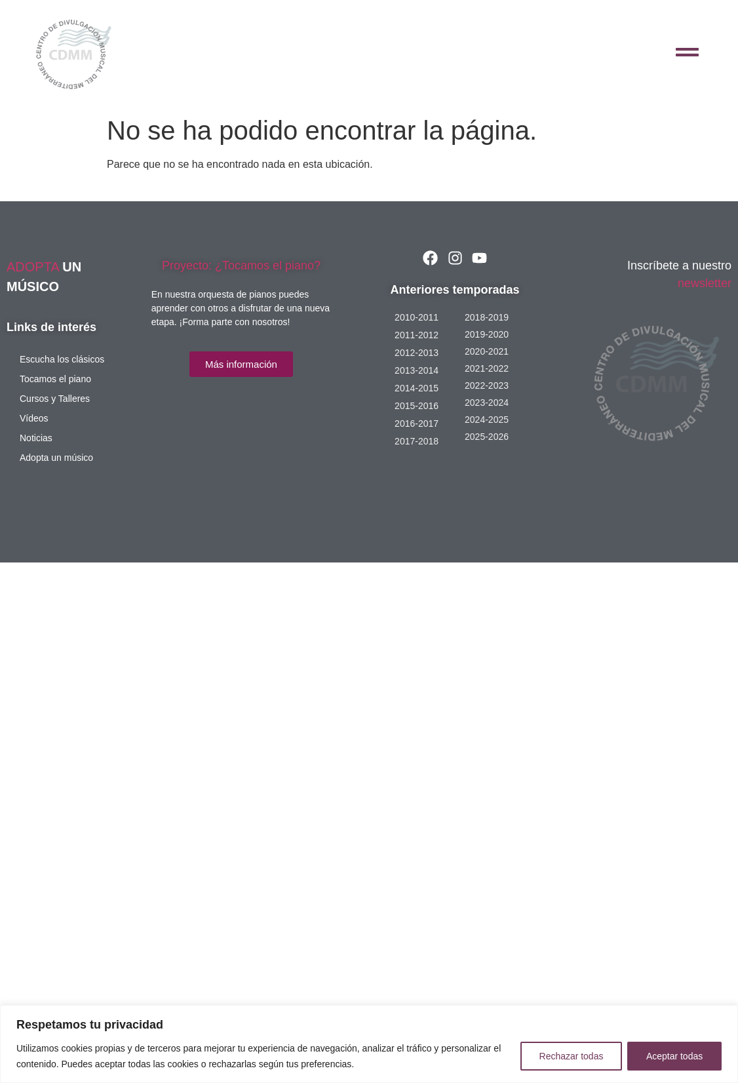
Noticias (36, 438)
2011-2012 (416, 335)
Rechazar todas (571, 1056)
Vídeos (34, 418)
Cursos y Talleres (55, 398)
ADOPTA (34, 267)
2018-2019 (487, 317)
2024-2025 (487, 419)
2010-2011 (416, 317)
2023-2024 (487, 402)
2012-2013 (416, 352)
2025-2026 (487, 436)
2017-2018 (416, 441)
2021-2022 (487, 368)
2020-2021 (487, 351)
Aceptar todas (674, 1056)
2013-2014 (416, 370)
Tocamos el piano (55, 379)
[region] (369, 1044)
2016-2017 (416, 423)
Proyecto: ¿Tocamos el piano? (241, 265)
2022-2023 (487, 385)
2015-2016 (416, 406)
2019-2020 (487, 334)
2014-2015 (416, 388)
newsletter (704, 283)
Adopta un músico (56, 457)
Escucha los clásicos (62, 359)
